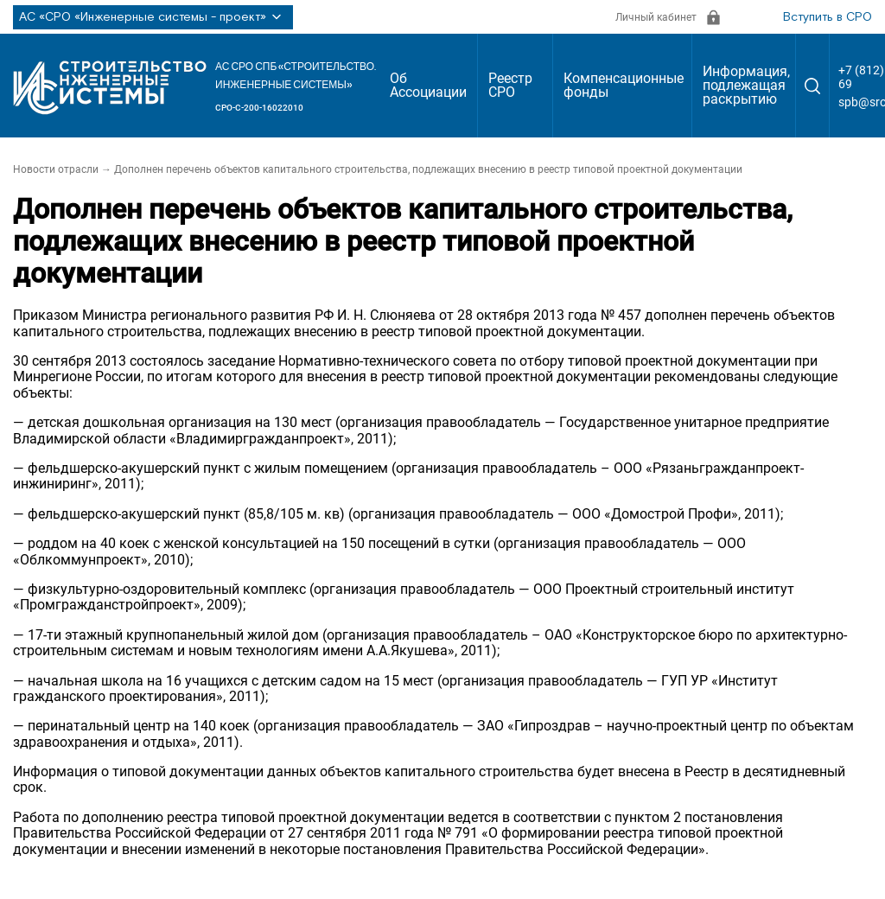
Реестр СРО (510, 85)
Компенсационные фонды (623, 85)
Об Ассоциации (428, 85)
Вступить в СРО (827, 17)
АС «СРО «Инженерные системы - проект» (153, 17)
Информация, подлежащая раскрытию (746, 85)
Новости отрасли (56, 169)
